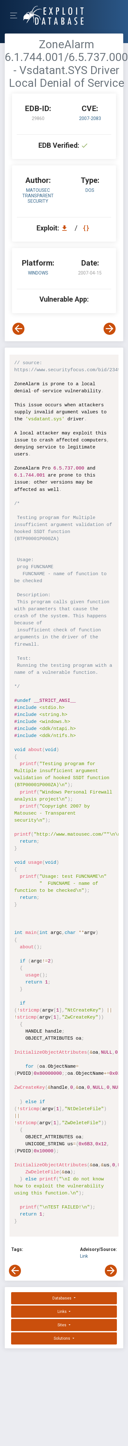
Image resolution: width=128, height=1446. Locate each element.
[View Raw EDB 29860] (86, 228)
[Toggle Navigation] (16, 15)
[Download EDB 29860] (66, 228)
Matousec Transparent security (38, 196)
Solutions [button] (62, 1338)
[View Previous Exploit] (18, 329)
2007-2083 (90, 118)
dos (89, 190)
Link (84, 1256)
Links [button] (62, 1311)
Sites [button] (62, 1325)
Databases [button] (62, 1298)
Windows (38, 272)
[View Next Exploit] (110, 329)
